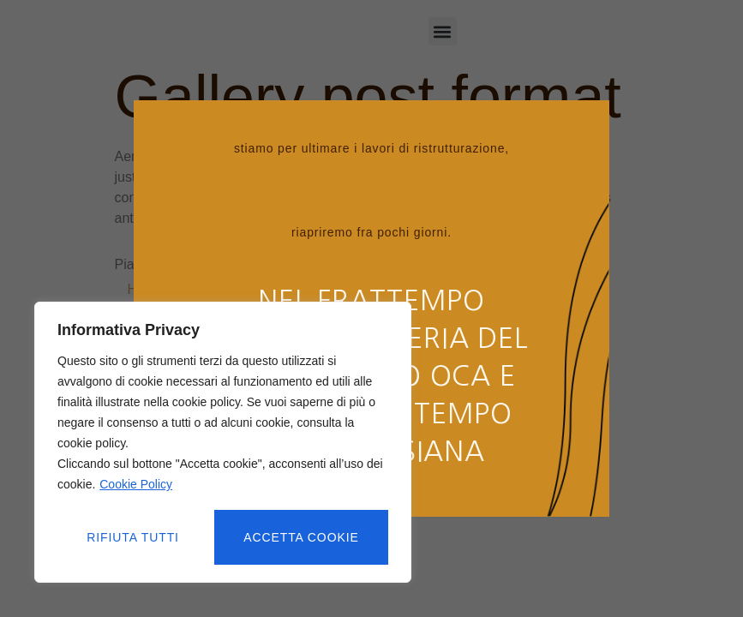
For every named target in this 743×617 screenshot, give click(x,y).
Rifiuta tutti (133, 537)
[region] (222, 443)
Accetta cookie (301, 537)
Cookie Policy (135, 486)
